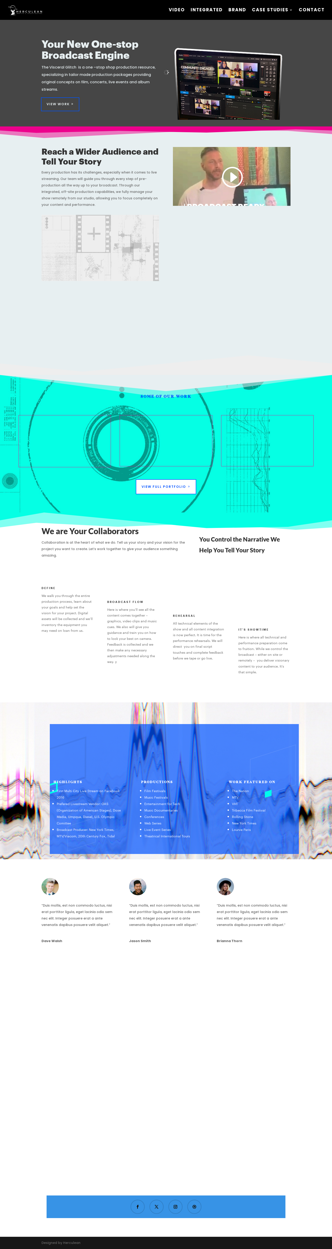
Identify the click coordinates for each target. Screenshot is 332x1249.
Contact (312, 10)
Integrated (207, 10)
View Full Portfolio (164, 486)
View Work (58, 104)
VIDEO (177, 10)
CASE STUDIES (270, 10)
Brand (237, 10)
